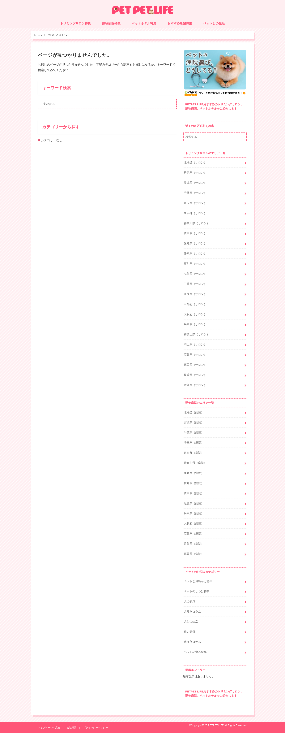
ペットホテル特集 (144, 23)
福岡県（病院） (194, 553)
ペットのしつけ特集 (197, 591)
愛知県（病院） (194, 483)
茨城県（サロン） (195, 182)
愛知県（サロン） (195, 243)
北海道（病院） (194, 412)
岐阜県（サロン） (195, 233)
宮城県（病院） (194, 422)
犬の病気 (189, 601)
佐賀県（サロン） (195, 385)
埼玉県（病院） (194, 442)
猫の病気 (189, 631)
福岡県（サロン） (195, 364)
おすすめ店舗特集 (180, 23)
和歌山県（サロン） (197, 334)
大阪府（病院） (194, 523)
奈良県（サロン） (195, 294)
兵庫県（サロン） (195, 324)
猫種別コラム (192, 641)
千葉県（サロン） (195, 192)
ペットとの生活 (214, 23)
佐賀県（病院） (194, 543)
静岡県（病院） (194, 473)
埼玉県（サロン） (195, 203)
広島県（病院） (194, 533)
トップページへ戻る (49, 727)
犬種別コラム (192, 611)
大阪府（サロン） (195, 314)
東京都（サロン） (195, 213)
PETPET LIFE (216, 725)
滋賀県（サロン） (195, 273)
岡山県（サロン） (195, 344)
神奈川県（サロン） (197, 223)
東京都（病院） (194, 452)
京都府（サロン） (195, 304)
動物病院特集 (111, 23)
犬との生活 (191, 621)
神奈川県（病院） (195, 462)
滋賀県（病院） (194, 503)
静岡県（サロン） (195, 253)
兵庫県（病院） (194, 513)
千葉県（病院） (194, 432)
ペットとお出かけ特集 (198, 581)
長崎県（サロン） (195, 374)
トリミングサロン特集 (75, 23)
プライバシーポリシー (95, 727)
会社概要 (72, 727)
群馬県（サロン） (195, 172)
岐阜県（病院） (194, 493)
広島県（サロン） (195, 354)
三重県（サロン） (195, 283)
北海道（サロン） (195, 162)
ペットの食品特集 (195, 651)
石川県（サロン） (195, 263)
